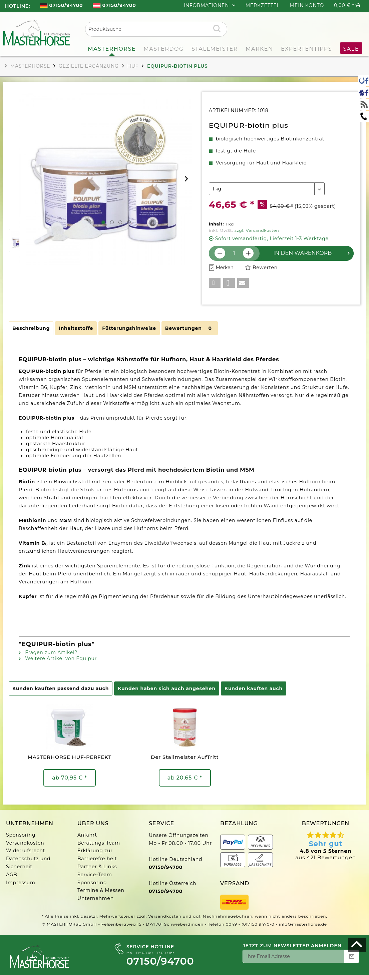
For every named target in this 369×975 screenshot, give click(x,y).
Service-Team (94, 875)
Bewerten (261, 268)
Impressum (20, 883)
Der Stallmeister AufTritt (185, 757)
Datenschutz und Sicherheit (28, 863)
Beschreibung (31, 328)
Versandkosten (25, 843)
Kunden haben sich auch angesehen (167, 688)
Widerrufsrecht (25, 851)
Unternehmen (95, 898)
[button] (215, 283)
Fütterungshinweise (129, 328)
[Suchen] (217, 28)
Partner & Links (97, 867)
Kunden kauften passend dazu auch (60, 688)
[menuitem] (61, 6)
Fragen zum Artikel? (48, 652)
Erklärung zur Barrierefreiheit (97, 855)
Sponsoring (20, 835)
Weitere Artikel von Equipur (58, 658)
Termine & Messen (100, 890)
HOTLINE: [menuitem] (17, 6)
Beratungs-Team (98, 843)
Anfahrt (87, 835)
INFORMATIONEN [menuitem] (207, 5)
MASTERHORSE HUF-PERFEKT (69, 757)
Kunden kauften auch (254, 688)
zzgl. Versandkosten (257, 230)
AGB (11, 875)
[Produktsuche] (156, 29)
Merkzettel (263, 5)
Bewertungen (189, 328)
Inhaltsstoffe (76, 328)
